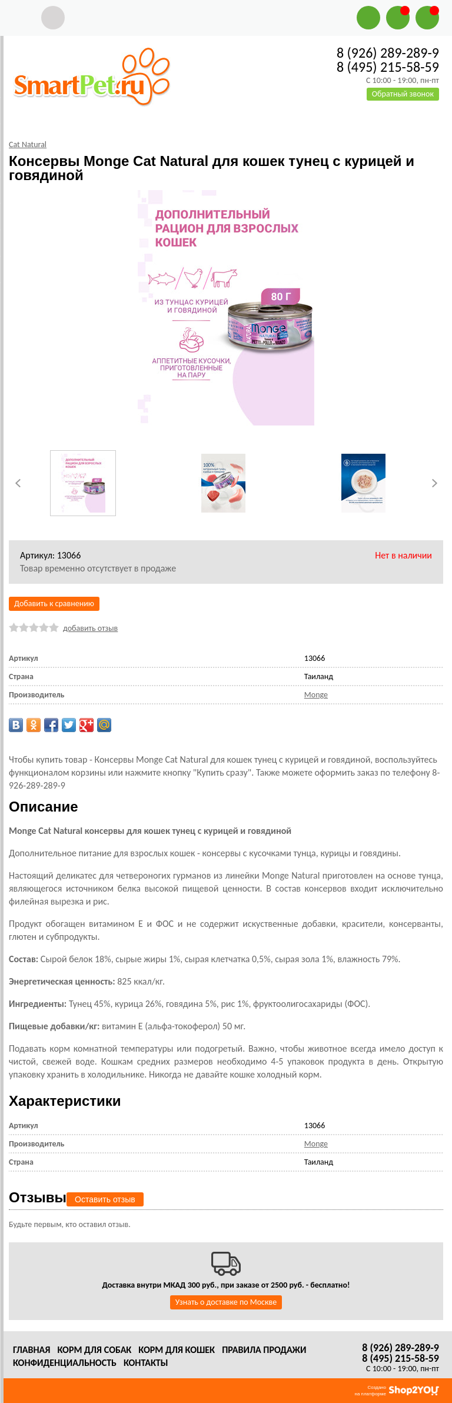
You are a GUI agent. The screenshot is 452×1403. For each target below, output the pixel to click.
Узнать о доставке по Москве (226, 1302)
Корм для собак (94, 1349)
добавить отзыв (90, 628)
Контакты (146, 1362)
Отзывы (38, 1197)
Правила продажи (264, 1349)
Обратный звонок (403, 94)
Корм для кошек (176, 1349)
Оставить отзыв (105, 1199)
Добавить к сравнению (54, 604)
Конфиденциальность (65, 1362)
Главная (31, 1349)
